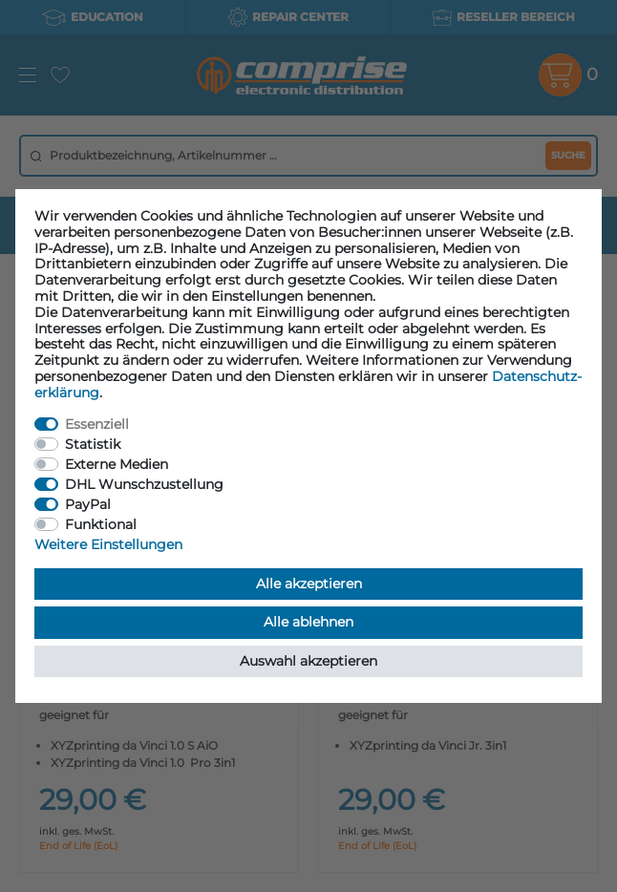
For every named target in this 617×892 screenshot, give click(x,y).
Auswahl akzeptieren (308, 660)
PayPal (88, 504)
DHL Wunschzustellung (144, 484)
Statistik (92, 444)
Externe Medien (116, 464)
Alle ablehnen (308, 621)
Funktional (101, 524)
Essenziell (97, 424)
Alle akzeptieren (309, 583)
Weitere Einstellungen (108, 544)
